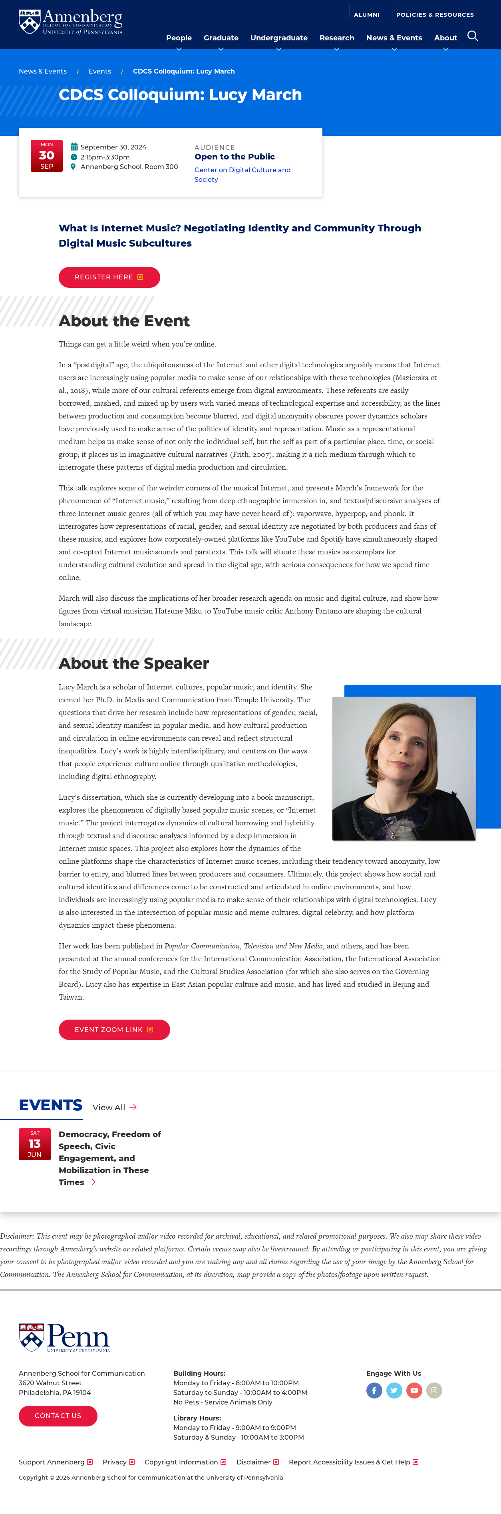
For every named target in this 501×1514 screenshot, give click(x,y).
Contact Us (58, 1416)
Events (100, 71)
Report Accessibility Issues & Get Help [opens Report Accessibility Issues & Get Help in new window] (349, 1462)
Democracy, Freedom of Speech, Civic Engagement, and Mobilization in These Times (110, 1158)
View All (109, 1107)
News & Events (394, 38)
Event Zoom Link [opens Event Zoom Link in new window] (109, 1030)
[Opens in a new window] (374, 1390)
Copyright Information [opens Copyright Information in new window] (181, 1462)
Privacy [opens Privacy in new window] (115, 1462)
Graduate (221, 38)
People (179, 38)
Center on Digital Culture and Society (243, 176)
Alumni (367, 14)
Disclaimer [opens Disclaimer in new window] (254, 1462)
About (445, 38)
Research (337, 38)
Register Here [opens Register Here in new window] (104, 277)
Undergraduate (279, 38)
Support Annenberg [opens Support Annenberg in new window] (52, 1462)
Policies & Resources (435, 14)
